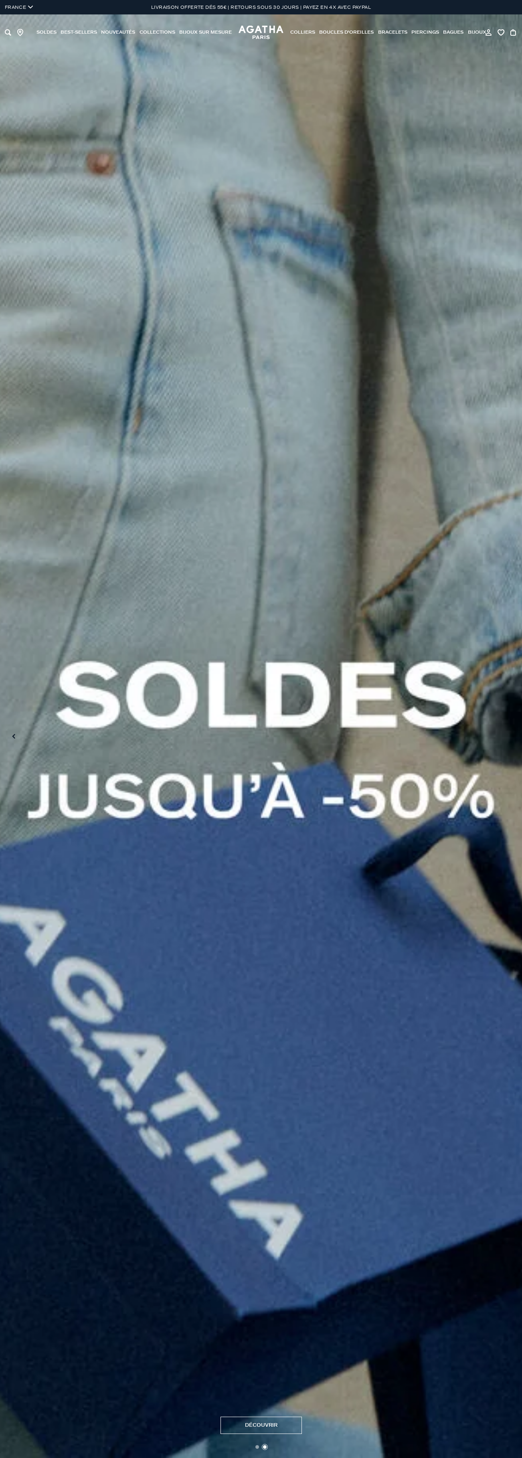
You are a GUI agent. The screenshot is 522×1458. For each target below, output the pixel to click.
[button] (257, 1447)
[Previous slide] (13, 736)
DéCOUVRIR (261, 1425)
